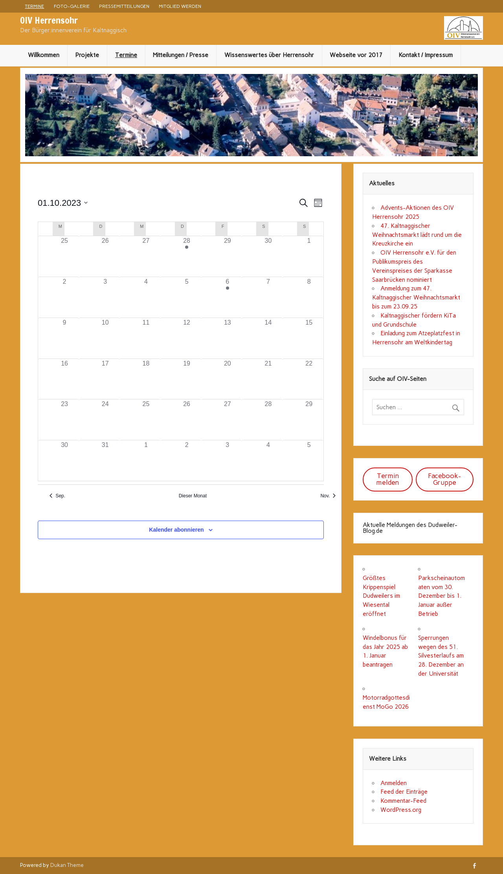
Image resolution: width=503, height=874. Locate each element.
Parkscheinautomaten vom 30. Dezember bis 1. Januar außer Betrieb (441, 596)
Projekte (87, 55)
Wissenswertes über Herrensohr (269, 55)
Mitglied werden (180, 6)
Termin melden (387, 479)
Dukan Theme (67, 865)
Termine (34, 6)
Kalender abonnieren (176, 530)
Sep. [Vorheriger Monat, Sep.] (57, 496)
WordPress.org (400, 809)
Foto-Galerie (72, 6)
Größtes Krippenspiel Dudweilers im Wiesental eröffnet (381, 596)
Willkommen (43, 55)
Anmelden (393, 783)
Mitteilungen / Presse (180, 55)
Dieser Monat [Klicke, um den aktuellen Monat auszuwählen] (193, 496)
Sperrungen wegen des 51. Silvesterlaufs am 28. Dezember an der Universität (441, 655)
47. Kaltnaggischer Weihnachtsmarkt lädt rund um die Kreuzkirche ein (417, 235)
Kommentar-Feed (403, 800)
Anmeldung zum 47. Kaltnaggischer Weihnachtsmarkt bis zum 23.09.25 (416, 297)
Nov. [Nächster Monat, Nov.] (328, 496)
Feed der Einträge (404, 791)
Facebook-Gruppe (444, 479)
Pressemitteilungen (124, 6)
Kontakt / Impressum (425, 55)
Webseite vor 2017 (356, 55)
